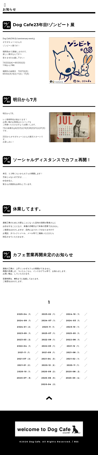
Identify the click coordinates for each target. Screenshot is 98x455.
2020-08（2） (73, 371)
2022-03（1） (49, 346)
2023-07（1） (49, 333)
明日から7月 (27, 99)
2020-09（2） (49, 371)
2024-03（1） (73, 320)
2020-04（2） (49, 384)
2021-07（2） (24, 359)
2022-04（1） (24, 346)
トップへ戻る (49, 398)
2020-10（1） (24, 371)
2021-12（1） (73, 346)
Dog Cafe (34, 441)
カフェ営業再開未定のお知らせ (43, 254)
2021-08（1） (73, 352)
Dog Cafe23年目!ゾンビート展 (44, 24)
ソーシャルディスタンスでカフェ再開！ (52, 159)
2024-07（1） (49, 320)
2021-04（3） (49, 359)
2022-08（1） (73, 339)
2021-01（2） (24, 365)
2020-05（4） (73, 378)
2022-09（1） (49, 339)
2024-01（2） (24, 327)
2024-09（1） (24, 320)
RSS (76, 441)
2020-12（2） (49, 365)
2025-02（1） (49, 314)
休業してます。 (28, 208)
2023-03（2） (24, 339)
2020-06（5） (49, 378)
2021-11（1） (24, 352)
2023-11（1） (49, 327)
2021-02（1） (73, 359)
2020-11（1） (73, 365)
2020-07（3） (24, 378)
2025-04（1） (24, 314)
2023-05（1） (73, 333)
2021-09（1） (49, 352)
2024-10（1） (73, 314)
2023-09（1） (24, 333)
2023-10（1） (73, 327)
